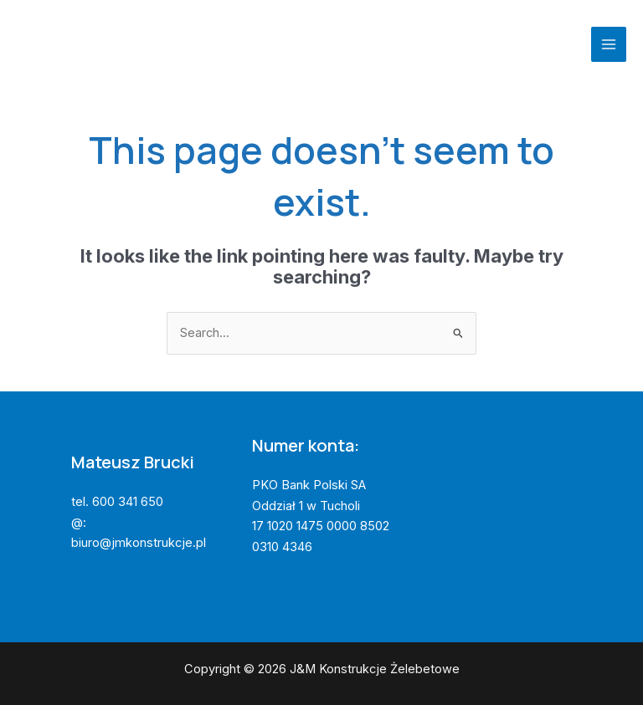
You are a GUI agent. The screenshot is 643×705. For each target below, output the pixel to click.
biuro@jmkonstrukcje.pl (138, 542)
